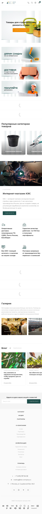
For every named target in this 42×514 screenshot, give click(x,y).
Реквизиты (21, 449)
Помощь (21, 463)
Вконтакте (14, 490)
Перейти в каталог (21, 30)
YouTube (28, 490)
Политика (21, 452)
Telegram (23, 490)
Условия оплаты (21, 467)
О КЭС (21, 429)
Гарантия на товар (21, 446)
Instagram (19, 490)
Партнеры (21, 419)
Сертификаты (21, 436)
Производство (21, 434)
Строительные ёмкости (13, 151)
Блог (21, 457)
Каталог (21, 411)
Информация (21, 443)
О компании (21, 425)
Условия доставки (21, 469)
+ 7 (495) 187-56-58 (21, 476)
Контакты (21, 454)
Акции (21, 415)
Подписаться (34, 401)
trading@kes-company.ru (22, 480)
